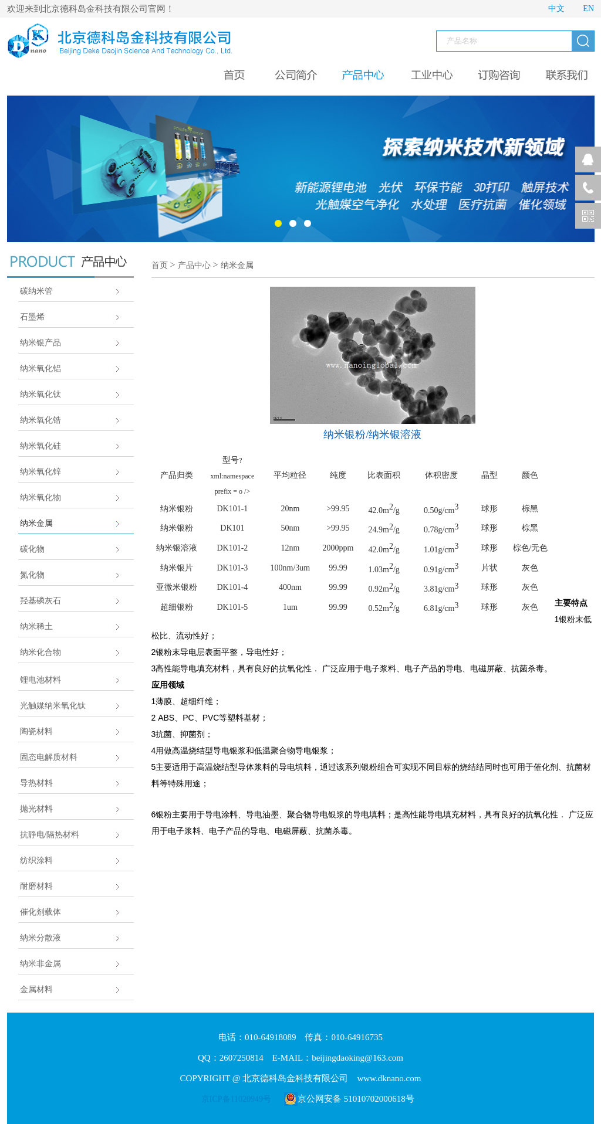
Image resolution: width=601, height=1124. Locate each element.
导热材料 (36, 783)
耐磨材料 (36, 886)
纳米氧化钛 (40, 394)
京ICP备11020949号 (236, 1099)
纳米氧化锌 (40, 471)
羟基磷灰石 (40, 600)
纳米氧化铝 (40, 368)
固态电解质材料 (48, 757)
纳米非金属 (40, 963)
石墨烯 (32, 317)
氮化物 (32, 575)
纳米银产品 (40, 342)
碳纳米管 (36, 291)
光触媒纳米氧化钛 (53, 705)
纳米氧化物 (40, 497)
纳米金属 (36, 523)
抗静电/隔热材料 (50, 834)
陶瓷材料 (36, 731)
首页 (159, 265)
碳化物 (32, 549)
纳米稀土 (36, 626)
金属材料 (36, 989)
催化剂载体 (40, 912)
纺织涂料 (36, 860)
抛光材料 (36, 808)
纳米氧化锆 (40, 420)
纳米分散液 (40, 937)
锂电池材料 (40, 679)
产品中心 (194, 265)
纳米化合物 (40, 652)
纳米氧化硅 (40, 446)
